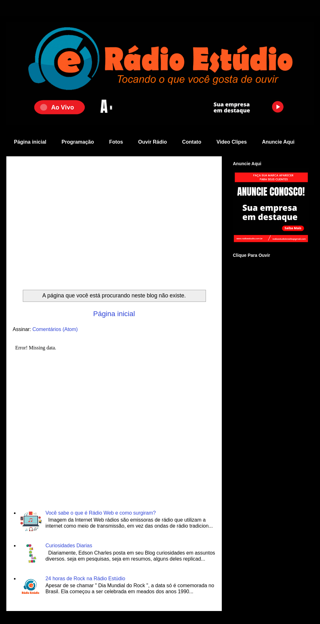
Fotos (116, 142)
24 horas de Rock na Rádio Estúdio (85, 578)
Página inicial (30, 142)
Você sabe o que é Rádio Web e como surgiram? (100, 513)
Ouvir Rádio (152, 142)
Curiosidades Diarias (68, 545)
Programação (77, 142)
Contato (191, 142)
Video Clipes (231, 142)
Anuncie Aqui (278, 142)
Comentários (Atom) (55, 329)
